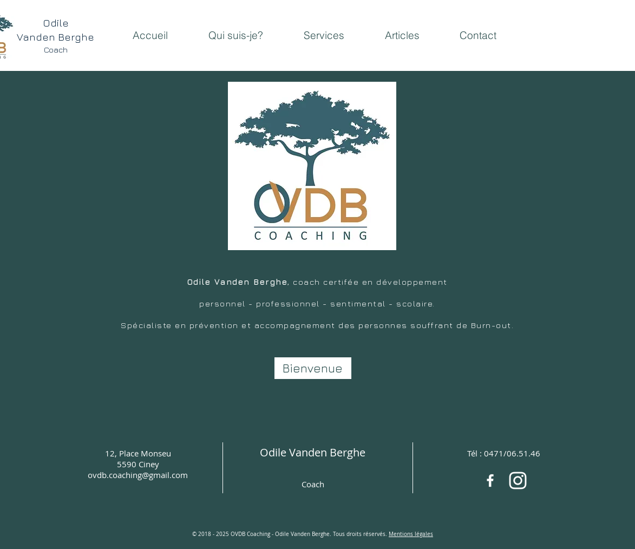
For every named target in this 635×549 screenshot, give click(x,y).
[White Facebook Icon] (490, 480)
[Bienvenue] (312, 368)
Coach (313, 484)
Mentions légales (411, 534)
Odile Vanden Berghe (312, 452)
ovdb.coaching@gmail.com (138, 474)
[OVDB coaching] (517, 480)
